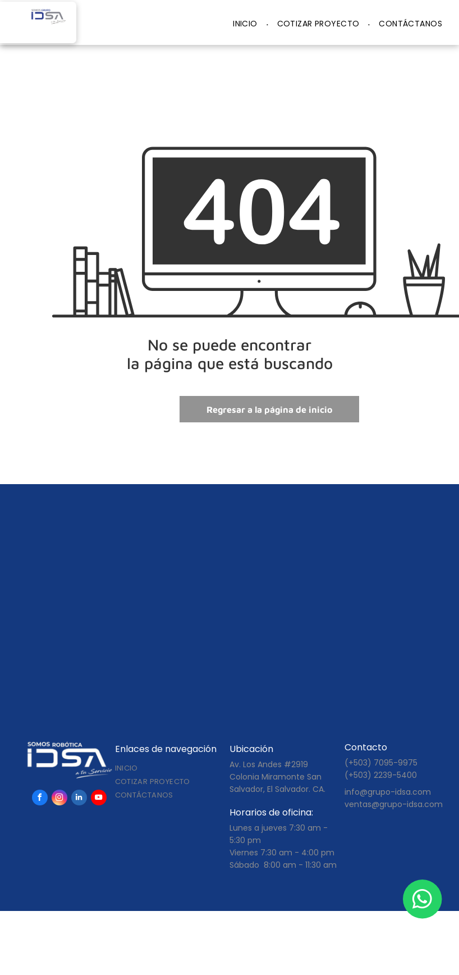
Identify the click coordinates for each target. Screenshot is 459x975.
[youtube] (99, 799)
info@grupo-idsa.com (388, 792)
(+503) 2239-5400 (381, 775)
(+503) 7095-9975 (381, 762)
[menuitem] (246, 24)
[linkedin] (79, 799)
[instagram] (59, 799)
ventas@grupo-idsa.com (394, 804)
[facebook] (40, 799)
